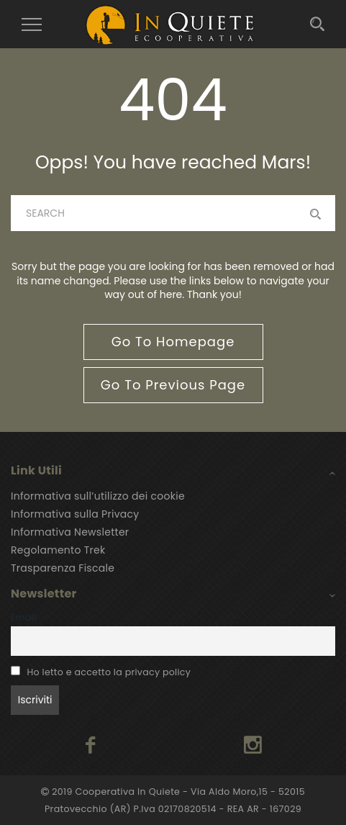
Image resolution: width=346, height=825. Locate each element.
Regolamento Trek (58, 550)
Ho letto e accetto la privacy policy (109, 672)
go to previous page (173, 385)
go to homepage (173, 342)
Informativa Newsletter (70, 532)
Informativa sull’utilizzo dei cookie (98, 496)
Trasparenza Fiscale (62, 568)
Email (24, 617)
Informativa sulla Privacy (75, 514)
